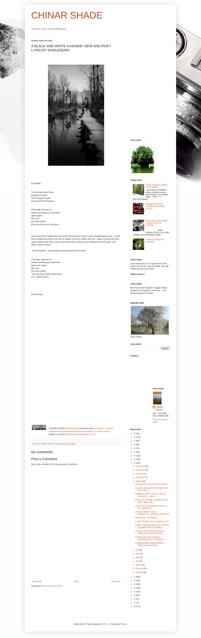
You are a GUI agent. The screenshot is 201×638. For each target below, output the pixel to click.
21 (134, 452)
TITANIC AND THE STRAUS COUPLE (151, 484)
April (138, 561)
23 (134, 445)
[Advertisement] (76, 556)
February (140, 568)
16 (134, 580)
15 (134, 584)
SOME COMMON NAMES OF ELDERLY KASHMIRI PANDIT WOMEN (152, 526)
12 (134, 595)
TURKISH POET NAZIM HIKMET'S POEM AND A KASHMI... (150, 544)
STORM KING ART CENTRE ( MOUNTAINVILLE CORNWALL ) (150, 538)
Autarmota (72, 428)
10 (134, 603)
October (139, 474)
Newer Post (37, 581)
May (138, 557)
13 (134, 592)
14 (134, 588)
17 (134, 577)
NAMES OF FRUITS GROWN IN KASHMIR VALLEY (155, 206)
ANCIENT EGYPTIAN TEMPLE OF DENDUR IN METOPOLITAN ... (150, 532)
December (140, 466)
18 (134, 463)
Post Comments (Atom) (52, 586)
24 (134, 441)
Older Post (115, 581)
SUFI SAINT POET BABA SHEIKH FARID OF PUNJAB (156, 223)
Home (76, 581)
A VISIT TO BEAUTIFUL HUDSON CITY (152, 521)
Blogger (123, 624)
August (139, 481)
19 (134, 459)
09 (134, 606)
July (138, 550)
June (138, 554)
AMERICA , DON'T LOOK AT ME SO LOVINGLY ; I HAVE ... (150, 495)
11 (134, 599)
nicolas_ (105, 624)
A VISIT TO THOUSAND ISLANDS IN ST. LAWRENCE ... (151, 507)
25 (134, 437)
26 (134, 433)
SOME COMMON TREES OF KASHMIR (156, 186)
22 (134, 448)
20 (134, 456)
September (140, 477)
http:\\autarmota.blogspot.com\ (81, 434)
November (140, 470)
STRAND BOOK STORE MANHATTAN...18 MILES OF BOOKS (152, 513)
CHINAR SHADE (67, 15)
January (139, 572)
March (138, 565)
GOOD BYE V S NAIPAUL (146, 518)
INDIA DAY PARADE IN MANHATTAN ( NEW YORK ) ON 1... (151, 501)
